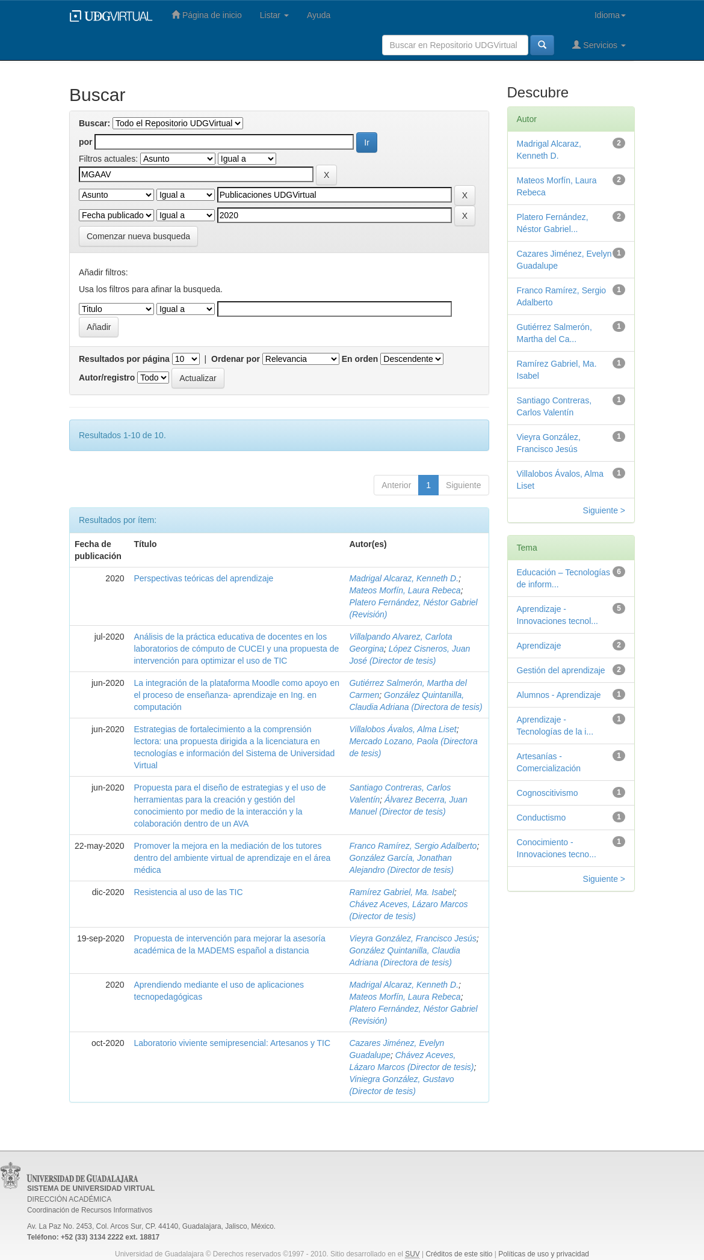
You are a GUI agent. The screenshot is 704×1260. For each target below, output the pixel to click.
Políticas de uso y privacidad (543, 1254)
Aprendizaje (539, 645)
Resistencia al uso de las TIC (188, 892)
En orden (360, 359)
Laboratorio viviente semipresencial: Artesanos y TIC (232, 1043)
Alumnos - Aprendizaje (559, 695)
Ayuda (318, 15)
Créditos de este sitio (458, 1254)
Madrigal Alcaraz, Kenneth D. (404, 578)
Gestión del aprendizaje (561, 670)
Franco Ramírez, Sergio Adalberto (413, 846)
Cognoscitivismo (547, 793)
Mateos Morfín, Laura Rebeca (404, 590)
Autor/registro (107, 377)
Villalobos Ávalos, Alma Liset (402, 729)
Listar (274, 15)
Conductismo (541, 817)
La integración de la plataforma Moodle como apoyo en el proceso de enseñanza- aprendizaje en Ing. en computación (237, 695)
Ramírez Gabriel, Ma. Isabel (401, 892)
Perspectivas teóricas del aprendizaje (204, 578)
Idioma (610, 15)
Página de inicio (206, 15)
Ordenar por (235, 359)
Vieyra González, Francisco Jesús (412, 938)
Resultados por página (124, 359)
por (86, 142)
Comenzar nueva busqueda (138, 236)
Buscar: (94, 123)
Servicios (599, 45)
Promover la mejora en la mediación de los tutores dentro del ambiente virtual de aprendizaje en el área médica (232, 858)
